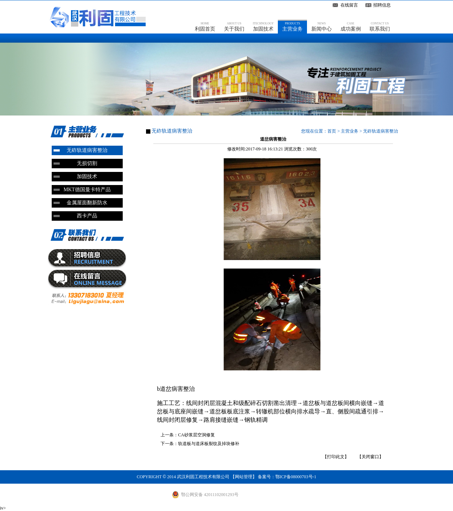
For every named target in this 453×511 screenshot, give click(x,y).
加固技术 (263, 26)
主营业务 (292, 26)
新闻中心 (321, 26)
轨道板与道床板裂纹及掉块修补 (208, 443)
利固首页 (205, 26)
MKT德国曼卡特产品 (86, 189)
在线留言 (349, 5)
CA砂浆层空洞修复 (196, 434)
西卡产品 (87, 216)
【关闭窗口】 (370, 456)
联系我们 (380, 26)
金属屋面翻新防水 (87, 202)
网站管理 (243, 476)
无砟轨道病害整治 (87, 150)
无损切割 (87, 163)
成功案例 (350, 26)
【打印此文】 (336, 456)
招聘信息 (382, 5)
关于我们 (234, 26)
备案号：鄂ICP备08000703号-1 (287, 476)
